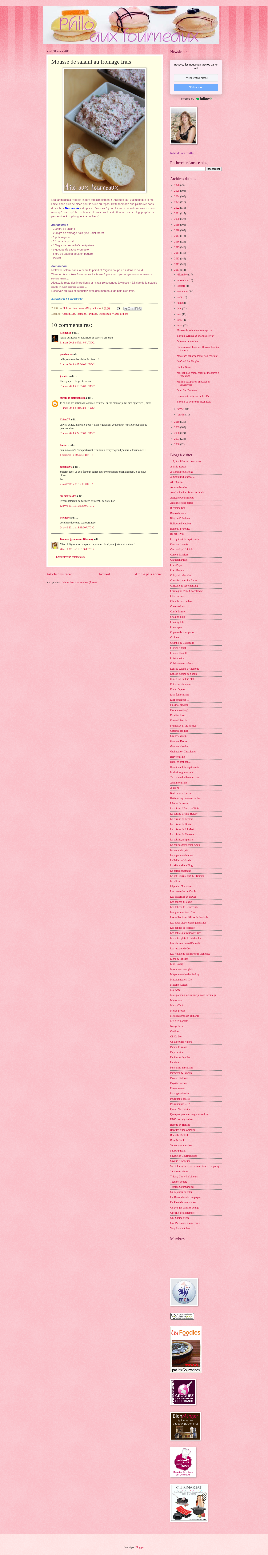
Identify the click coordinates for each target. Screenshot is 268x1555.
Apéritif (66, 313)
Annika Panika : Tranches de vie (187, 492)
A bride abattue (178, 466)
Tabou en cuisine (179, 1171)
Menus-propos (178, 1010)
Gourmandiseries (179, 746)
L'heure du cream (179, 803)
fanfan (63, 445)
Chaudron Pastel (179, 559)
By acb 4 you (177, 533)
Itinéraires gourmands (181, 772)
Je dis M (174, 787)
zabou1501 (66, 466)
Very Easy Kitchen (180, 1228)
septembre (183, 291)
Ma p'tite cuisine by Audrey (184, 974)
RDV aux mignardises (182, 1119)
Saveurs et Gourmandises (183, 1155)
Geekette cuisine (179, 736)
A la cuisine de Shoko (181, 471)
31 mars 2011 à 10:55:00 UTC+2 (77, 386)
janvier (181, 414)
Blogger (139, 1547)
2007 (177, 438)
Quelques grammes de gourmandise (189, 1114)
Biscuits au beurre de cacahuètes (194, 401)
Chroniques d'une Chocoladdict (186, 591)
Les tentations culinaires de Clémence (190, 953)
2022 (177, 207)
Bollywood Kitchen (180, 523)
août (179, 297)
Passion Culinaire (179, 1078)
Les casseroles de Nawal (183, 896)
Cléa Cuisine (177, 596)
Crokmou (175, 637)
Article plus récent (60, 574)
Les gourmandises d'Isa (182, 912)
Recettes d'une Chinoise (182, 1129)
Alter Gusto (176, 482)
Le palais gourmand (180, 870)
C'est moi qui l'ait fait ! (182, 549)
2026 (177, 185)
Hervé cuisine (177, 756)
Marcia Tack (176, 1005)
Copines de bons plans (182, 632)
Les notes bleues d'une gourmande (188, 922)
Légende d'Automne (181, 886)
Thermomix (104, 313)
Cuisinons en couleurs (182, 663)
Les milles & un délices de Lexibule (189, 917)
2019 (177, 224)
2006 (177, 444)
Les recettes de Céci (180, 948)
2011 (177, 269)
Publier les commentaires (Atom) (79, 582)
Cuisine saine (177, 658)
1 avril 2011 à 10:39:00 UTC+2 (76, 455)
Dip (73, 313)
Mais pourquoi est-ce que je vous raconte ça (193, 995)
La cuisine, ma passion (182, 839)
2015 (177, 247)
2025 (177, 190)
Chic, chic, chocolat (180, 575)
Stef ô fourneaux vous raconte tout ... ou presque (195, 1166)
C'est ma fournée (179, 544)
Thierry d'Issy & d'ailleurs (184, 1176)
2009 (177, 427)
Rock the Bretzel (179, 1135)
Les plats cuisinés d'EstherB (185, 943)
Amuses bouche (178, 487)
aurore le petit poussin (72, 397)
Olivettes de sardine (187, 341)
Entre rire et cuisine (180, 684)
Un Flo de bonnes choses (183, 1202)
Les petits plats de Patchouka (185, 938)
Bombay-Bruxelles (180, 528)
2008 (177, 433)
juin (179, 308)
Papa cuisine (176, 1052)
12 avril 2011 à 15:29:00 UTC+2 (77, 505)
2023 (177, 202)
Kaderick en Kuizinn (181, 793)
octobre (181, 285)
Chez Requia (177, 570)
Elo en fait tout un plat (182, 679)
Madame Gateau (179, 984)
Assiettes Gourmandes (182, 497)
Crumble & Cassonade (182, 642)
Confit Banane (178, 611)
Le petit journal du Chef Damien (187, 876)
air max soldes (68, 496)
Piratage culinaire (179, 1093)
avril (180, 319)
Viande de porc (120, 313)
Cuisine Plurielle (179, 653)
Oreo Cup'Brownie (187, 390)
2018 (177, 230)
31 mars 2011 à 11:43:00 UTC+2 (77, 408)
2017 (177, 235)
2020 (177, 219)
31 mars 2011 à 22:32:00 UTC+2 (77, 433)
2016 (177, 241)
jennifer (64, 376)
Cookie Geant (184, 367)
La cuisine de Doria (180, 824)
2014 (177, 252)
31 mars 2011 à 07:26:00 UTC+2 (77, 364)
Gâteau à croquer (179, 730)
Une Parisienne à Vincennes (185, 1223)
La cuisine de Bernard (181, 819)
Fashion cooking (179, 710)
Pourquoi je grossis (180, 1098)
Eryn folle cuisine (179, 694)
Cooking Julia (177, 616)
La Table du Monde (180, 860)
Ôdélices (174, 1031)
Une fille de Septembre (182, 1212)
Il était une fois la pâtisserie (184, 767)
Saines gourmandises (181, 1145)
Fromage (81, 313)
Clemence (65, 332)
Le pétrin (175, 881)
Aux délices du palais (181, 502)
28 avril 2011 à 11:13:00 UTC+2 (77, 549)
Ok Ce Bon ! (177, 1036)
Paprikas (174, 1062)
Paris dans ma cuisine (181, 1067)
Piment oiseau (177, 1088)
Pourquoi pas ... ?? (180, 1104)
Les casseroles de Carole (183, 891)
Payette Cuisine (178, 1083)
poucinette (66, 354)
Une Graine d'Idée (180, 1217)
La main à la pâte (179, 850)
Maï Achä (175, 989)
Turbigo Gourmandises (182, 1186)
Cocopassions (177, 606)
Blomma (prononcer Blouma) (77, 539)
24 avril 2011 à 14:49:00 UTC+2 (77, 527)
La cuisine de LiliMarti (182, 829)
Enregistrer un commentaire (71, 556)
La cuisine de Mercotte (182, 834)
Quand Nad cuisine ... (181, 1109)
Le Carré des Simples (188, 361)
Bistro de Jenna (178, 513)
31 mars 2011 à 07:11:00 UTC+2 (77, 342)
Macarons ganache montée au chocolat (197, 356)
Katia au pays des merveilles (185, 798)
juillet (180, 302)
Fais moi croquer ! (180, 704)
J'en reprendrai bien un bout (184, 777)
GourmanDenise (178, 741)
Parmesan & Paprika (181, 1073)
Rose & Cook (177, 1140)
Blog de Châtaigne (180, 518)
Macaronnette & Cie (181, 979)
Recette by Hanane (180, 1124)
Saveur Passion (178, 1150)
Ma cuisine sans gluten (182, 969)
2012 (177, 264)
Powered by (196, 98)
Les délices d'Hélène (181, 901)
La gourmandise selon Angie (185, 845)
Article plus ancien (149, 574)
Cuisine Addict (178, 648)
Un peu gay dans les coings (184, 1207)
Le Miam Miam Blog (181, 865)
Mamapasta (176, 1000)
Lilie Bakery (176, 964)
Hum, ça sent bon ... (180, 761)
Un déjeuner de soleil (181, 1192)
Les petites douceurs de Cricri (186, 933)
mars (180, 325)
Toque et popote (178, 1181)
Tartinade (92, 313)
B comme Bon (178, 508)
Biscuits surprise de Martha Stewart (195, 335)
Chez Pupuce (177, 565)
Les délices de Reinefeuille (184, 907)
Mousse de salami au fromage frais (195, 330)
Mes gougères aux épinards (184, 1015)
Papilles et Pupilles (180, 1057)
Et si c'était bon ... (179, 699)
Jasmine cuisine (178, 782)
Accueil (104, 574)
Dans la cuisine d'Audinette (184, 668)
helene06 (65, 517)
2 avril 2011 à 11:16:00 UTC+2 (76, 484)
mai (179, 314)
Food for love (177, 715)
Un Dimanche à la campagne (185, 1197)
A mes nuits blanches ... (182, 476)
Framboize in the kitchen (183, 725)
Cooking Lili (177, 622)
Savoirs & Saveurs (180, 1161)
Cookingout (176, 627)
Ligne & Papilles (179, 958)
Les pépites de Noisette (182, 927)
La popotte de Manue (181, 855)
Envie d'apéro (177, 689)
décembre (182, 274)
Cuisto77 (65, 419)
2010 (177, 421)
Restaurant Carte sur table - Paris (194, 396)
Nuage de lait (177, 1026)
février (181, 408)
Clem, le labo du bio (181, 601)
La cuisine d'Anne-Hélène (184, 813)
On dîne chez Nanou (181, 1041)
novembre (183, 280)
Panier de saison (178, 1047)
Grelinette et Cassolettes (183, 751)
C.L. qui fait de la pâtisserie (184, 539)
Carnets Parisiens (179, 554)
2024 (177, 196)
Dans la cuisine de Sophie (184, 673)
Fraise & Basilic (178, 720)
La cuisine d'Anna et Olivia (184, 808)
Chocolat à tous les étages (184, 580)
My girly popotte (179, 1021)
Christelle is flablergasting (184, 585)
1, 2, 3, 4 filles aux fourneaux (185, 461)
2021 (177, 213)
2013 (177, 258)
